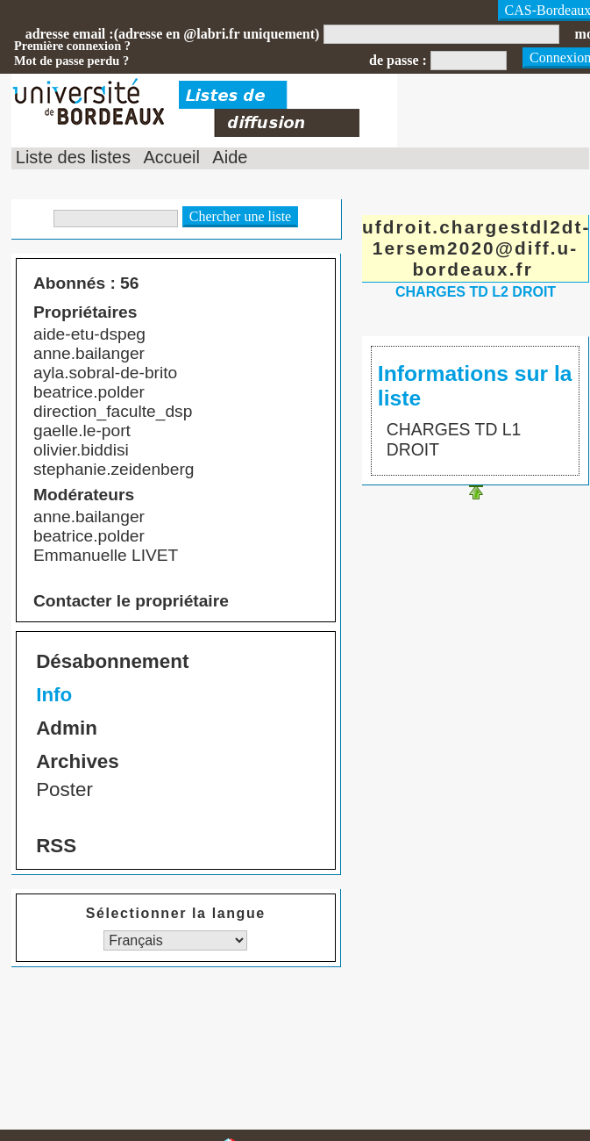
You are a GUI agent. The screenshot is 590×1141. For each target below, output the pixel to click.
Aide (229, 157)
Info (54, 695)
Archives (77, 761)
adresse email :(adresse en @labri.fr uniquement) (172, 33)
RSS (56, 846)
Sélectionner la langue (176, 913)
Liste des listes (73, 157)
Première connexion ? (72, 46)
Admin (66, 728)
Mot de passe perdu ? (71, 61)
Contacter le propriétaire (131, 601)
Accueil (171, 157)
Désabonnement (112, 661)
